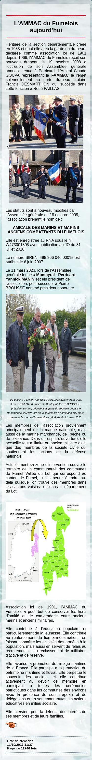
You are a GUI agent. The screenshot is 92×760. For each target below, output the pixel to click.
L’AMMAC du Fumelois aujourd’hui (8, 7)
